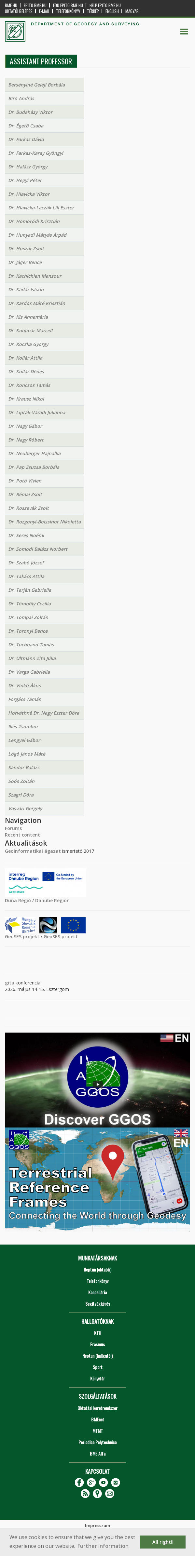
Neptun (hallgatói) (97, 1355)
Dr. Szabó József (26, 563)
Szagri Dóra (21, 795)
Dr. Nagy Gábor (25, 426)
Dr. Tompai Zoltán (28, 617)
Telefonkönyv (68, 11)
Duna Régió (18, 900)
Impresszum (97, 1525)
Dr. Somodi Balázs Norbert (37, 549)
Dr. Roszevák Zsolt (28, 508)
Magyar (132, 11)
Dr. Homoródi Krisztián (34, 221)
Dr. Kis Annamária (28, 317)
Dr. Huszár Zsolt (26, 248)
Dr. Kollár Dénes (26, 371)
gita (9, 983)
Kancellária (97, 1292)
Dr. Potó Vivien (24, 481)
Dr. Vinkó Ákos (24, 685)
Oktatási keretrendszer (97, 1407)
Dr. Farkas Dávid (26, 139)
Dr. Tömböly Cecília (29, 603)
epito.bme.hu (35, 5)
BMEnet (97, 1419)
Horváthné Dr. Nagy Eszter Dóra (43, 713)
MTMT (97, 1430)
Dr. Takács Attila (26, 576)
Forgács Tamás (24, 699)
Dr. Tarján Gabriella (29, 590)
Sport (98, 1367)
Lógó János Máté (26, 754)
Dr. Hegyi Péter (25, 180)
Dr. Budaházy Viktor (30, 112)
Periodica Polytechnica (97, 1442)
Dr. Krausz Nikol (26, 399)
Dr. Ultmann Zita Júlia (32, 658)
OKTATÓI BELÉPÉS (19, 11)
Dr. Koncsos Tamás (29, 385)
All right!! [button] (163, 1542)
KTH (97, 1332)
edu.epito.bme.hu (68, 5)
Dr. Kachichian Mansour (34, 276)
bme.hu (11, 5)
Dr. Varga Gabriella (29, 672)
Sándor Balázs (23, 767)
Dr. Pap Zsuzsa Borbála (33, 467)
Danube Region (52, 900)
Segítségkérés (97, 1303)
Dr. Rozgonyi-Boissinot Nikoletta (44, 522)
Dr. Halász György (27, 167)
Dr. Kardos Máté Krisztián (36, 303)
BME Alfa (97, 1453)
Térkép (93, 11)
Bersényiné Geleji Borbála (36, 85)
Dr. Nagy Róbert (26, 440)
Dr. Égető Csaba (25, 126)
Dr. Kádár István (26, 289)
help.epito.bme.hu (105, 5)
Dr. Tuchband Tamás (31, 644)
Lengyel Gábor (24, 740)
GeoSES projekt (22, 936)
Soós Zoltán (21, 781)
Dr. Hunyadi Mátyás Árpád (37, 235)
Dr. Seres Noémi (26, 535)
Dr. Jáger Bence (25, 262)
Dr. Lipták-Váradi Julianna (36, 412)
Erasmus (97, 1344)
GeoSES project (61, 936)
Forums (13, 828)
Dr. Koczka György (28, 344)
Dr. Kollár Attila (25, 358)
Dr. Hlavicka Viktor (28, 194)
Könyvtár (97, 1378)
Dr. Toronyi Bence (28, 631)
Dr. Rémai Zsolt (25, 494)
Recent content (22, 835)
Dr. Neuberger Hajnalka (34, 453)
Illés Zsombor (23, 726)
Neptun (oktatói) (97, 1269)
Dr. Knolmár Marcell (30, 330)
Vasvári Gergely (25, 808)
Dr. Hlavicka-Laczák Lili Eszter (41, 207)
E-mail (44, 11)
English (112, 11)
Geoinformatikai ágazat (33, 851)
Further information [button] (103, 1545)
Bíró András (21, 98)
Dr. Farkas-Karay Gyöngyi (35, 153)
